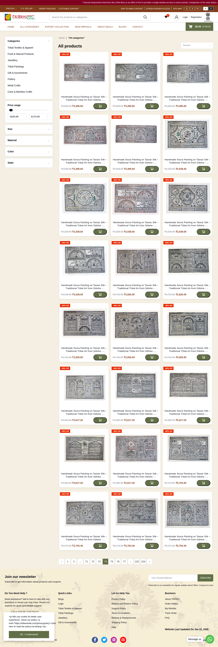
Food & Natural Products (21, 54)
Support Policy (119, 608)
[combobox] (197, 45)
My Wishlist (170, 608)
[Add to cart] (100, 106)
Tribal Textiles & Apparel (20, 47)
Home (10, 27)
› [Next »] (149, 561)
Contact (138, 27)
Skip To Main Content (132, 9)
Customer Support (69, 9)
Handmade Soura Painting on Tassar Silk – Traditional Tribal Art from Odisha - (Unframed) (84, 98)
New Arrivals (83, 27)
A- (187, 8)
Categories (14, 41)
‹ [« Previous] (61, 561)
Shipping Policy (119, 622)
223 (137, 561)
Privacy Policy (118, 599)
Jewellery (13, 60)
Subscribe (205, 577)
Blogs (123, 27)
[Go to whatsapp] (210, 639)
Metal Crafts (14, 85)
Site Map (177, 9)
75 (112, 561)
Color (11, 151)
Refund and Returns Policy (125, 603)
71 (86, 561)
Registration (196, 17)
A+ (198, 8)
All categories (29, 27)
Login (185, 17)
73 (99, 561)
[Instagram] (114, 640)
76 (118, 561)
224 (143, 561)
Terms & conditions (121, 613)
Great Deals (105, 27)
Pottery (11, 79)
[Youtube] (123, 640)
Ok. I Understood (29, 634)
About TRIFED (172, 599)
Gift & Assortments (17, 72)
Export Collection (57, 27)
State (10, 162)
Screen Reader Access (158, 9)
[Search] (99, 17)
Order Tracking (47, 9)
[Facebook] (95, 640)
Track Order (171, 613)
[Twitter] (104, 640)
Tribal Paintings (16, 66)
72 (93, 561)
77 (124, 561)
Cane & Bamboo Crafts (20, 91)
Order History (171, 603)
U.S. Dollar (26, 8)
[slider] (11, 110)
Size (10, 129)
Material (12, 140)
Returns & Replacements (124, 618)
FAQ (167, 618)
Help (114, 627)
